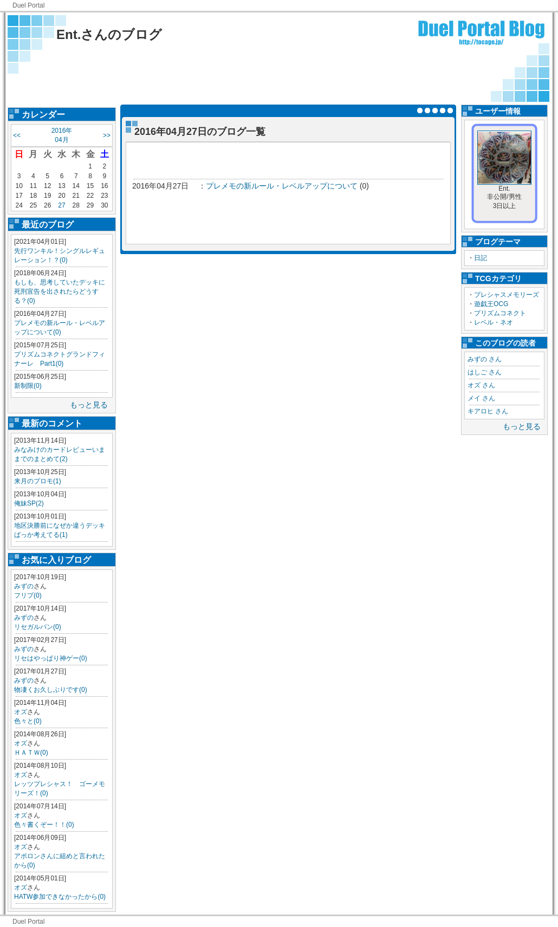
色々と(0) (28, 721)
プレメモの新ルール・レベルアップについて (282, 185)
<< (17, 135)
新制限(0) (28, 386)
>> (107, 135)
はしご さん (485, 372)
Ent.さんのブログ (109, 34)
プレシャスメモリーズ (506, 295)
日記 (480, 258)
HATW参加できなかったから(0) (60, 896)
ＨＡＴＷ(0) (31, 752)
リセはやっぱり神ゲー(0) (50, 658)
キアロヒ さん (488, 411)
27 (61, 205)
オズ (20, 712)
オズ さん (481, 385)
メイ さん (481, 398)
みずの (24, 586)
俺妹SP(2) (29, 503)
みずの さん (485, 359)
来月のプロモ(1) (37, 481)
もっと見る (89, 404)
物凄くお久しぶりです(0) (50, 689)
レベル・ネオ (493, 322)
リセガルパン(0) (37, 627)
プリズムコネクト (500, 313)
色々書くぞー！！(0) (44, 824)
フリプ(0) (28, 595)
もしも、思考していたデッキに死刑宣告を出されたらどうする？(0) (59, 291)
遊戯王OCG (491, 304)
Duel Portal (28, 5)
